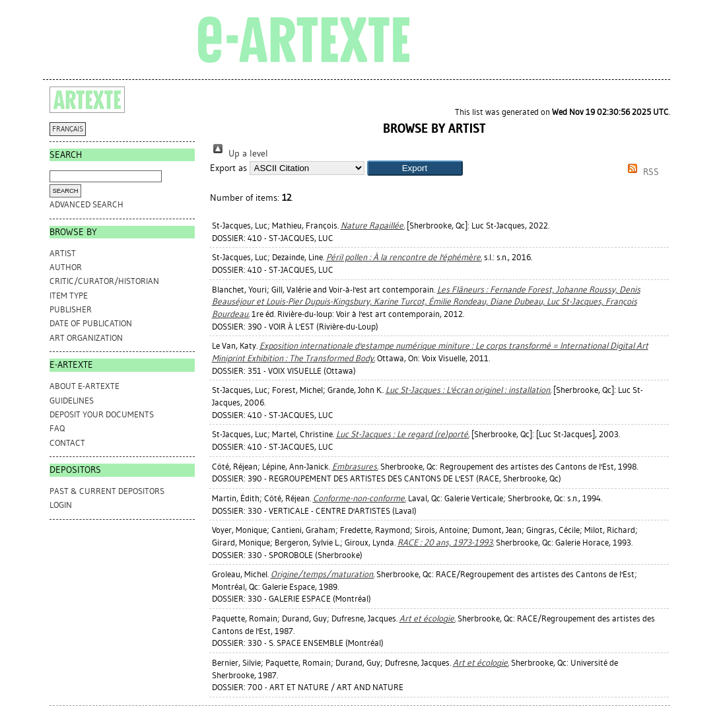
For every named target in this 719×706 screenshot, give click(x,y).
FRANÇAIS (67, 129)
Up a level (239, 153)
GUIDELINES (72, 401)
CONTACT (67, 443)
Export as (228, 168)
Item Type (69, 295)
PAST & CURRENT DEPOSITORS (107, 491)
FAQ (57, 428)
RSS (641, 172)
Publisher (71, 309)
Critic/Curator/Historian (104, 281)
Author (66, 267)
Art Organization (86, 338)
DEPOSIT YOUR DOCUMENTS (102, 414)
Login (61, 505)
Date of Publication (91, 323)
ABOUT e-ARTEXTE (85, 386)
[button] (415, 168)
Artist (63, 253)
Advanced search (86, 204)
